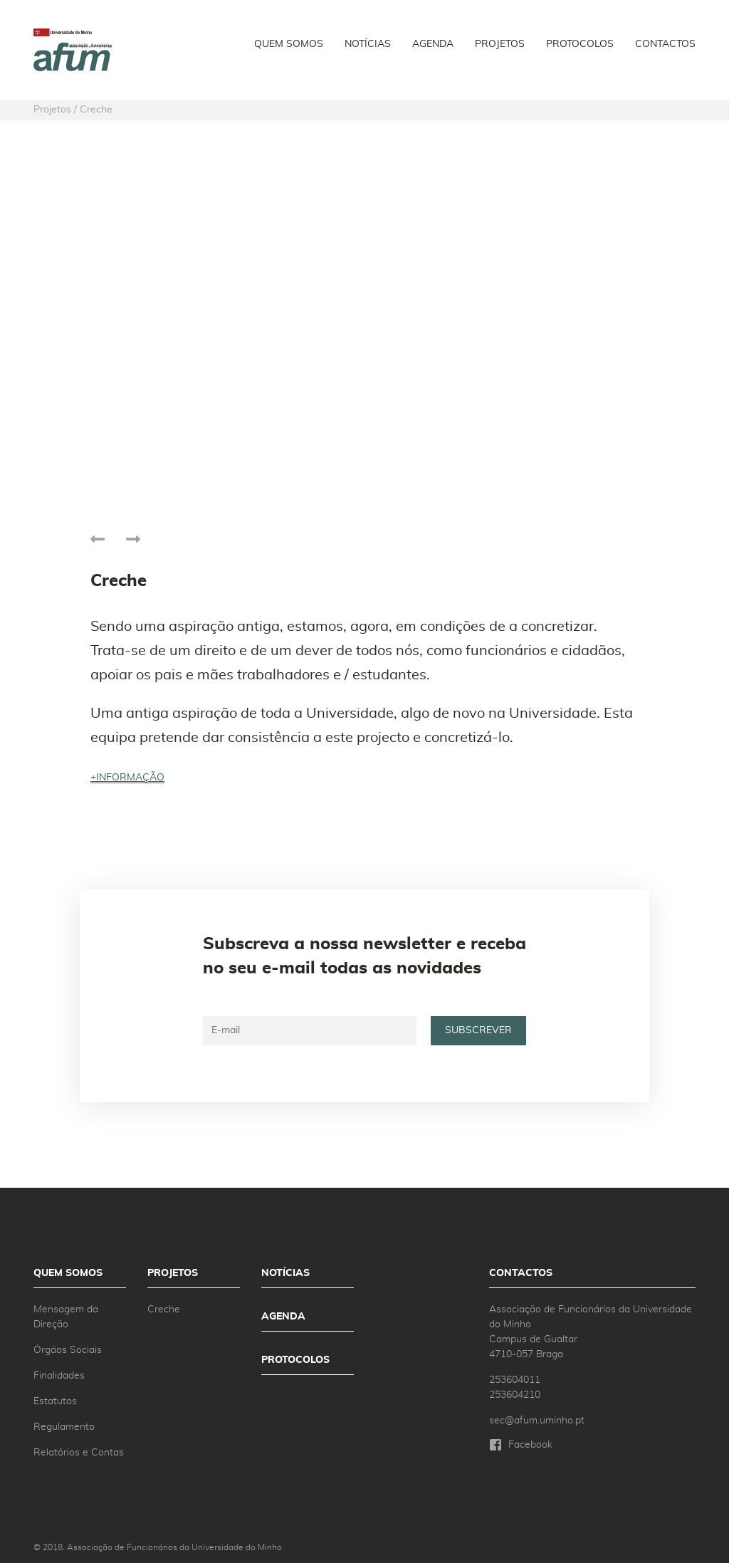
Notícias (368, 44)
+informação (127, 778)
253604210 (514, 1395)
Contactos (665, 44)
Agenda (432, 44)
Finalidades (59, 1376)
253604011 (514, 1380)
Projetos (500, 44)
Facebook (530, 1445)
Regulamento (64, 1427)
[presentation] (97, 537)
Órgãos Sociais (67, 1350)
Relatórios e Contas (78, 1453)
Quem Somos (288, 44)
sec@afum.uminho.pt (536, 1421)
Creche (163, 1309)
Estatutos (55, 1401)
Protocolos (580, 44)
